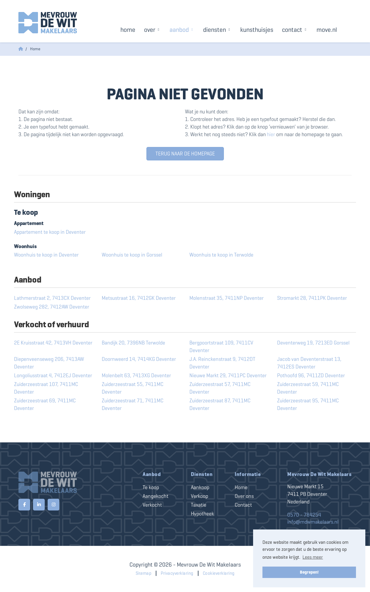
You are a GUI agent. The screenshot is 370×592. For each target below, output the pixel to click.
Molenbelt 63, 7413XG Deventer (136, 375)
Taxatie (198, 505)
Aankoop (200, 487)
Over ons (244, 496)
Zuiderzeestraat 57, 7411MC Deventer (219, 388)
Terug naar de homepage (185, 153)
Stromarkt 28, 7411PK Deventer (312, 298)
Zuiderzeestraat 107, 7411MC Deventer (46, 388)
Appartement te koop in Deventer (50, 232)
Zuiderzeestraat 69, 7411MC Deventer (45, 404)
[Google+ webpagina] (53, 504)
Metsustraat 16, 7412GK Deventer (139, 298)
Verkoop (199, 496)
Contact (295, 30)
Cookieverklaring (219, 573)
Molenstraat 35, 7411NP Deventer (226, 298)
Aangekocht (155, 496)
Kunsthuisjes (256, 30)
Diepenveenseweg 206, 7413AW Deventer (49, 363)
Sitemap (144, 573)
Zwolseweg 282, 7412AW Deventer (51, 307)
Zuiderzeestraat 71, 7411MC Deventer (132, 404)
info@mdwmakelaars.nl (312, 522)
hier (271, 134)
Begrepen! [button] (309, 572)
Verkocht (152, 505)
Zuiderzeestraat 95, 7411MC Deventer (308, 404)
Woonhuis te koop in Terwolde (221, 255)
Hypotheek (202, 513)
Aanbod (182, 30)
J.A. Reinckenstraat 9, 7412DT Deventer (222, 363)
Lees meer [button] (312, 557)
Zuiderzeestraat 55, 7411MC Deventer (132, 388)
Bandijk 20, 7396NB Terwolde (133, 343)
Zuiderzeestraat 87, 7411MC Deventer (219, 404)
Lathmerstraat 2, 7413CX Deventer (52, 298)
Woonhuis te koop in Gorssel (132, 255)
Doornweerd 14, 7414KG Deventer (139, 359)
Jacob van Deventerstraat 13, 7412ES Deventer (309, 363)
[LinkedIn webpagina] (39, 504)
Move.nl (327, 30)
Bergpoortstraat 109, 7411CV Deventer (221, 347)
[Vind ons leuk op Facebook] (24, 504)
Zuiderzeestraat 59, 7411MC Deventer (308, 388)
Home (127, 30)
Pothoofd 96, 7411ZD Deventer (311, 375)
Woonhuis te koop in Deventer (46, 255)
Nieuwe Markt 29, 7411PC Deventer (228, 375)
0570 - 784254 (304, 515)
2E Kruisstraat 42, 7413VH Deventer (53, 343)
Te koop (151, 487)
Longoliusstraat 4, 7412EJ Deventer (53, 375)
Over (152, 30)
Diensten (217, 30)
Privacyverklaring (177, 573)
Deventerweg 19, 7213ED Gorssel (313, 343)
